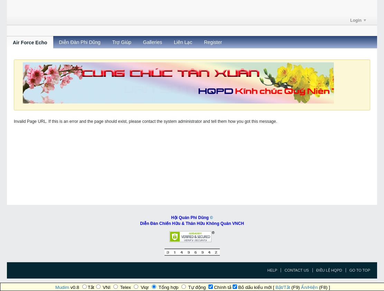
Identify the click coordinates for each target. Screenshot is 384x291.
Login (358, 20)
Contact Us (296, 270)
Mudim (62, 287)
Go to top (359, 270)
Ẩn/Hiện (309, 287)
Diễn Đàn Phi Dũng (80, 42)
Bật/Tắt (282, 287)
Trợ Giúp (121, 42)
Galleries (152, 42)
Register (213, 42)
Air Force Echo (30, 42)
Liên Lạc (183, 42)
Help (272, 270)
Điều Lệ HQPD (329, 270)
